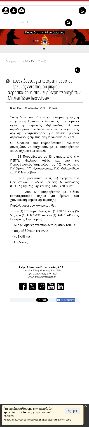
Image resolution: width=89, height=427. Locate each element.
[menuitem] (6, 10)
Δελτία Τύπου (31, 61)
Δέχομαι (72, 410)
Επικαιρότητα (11, 61)
